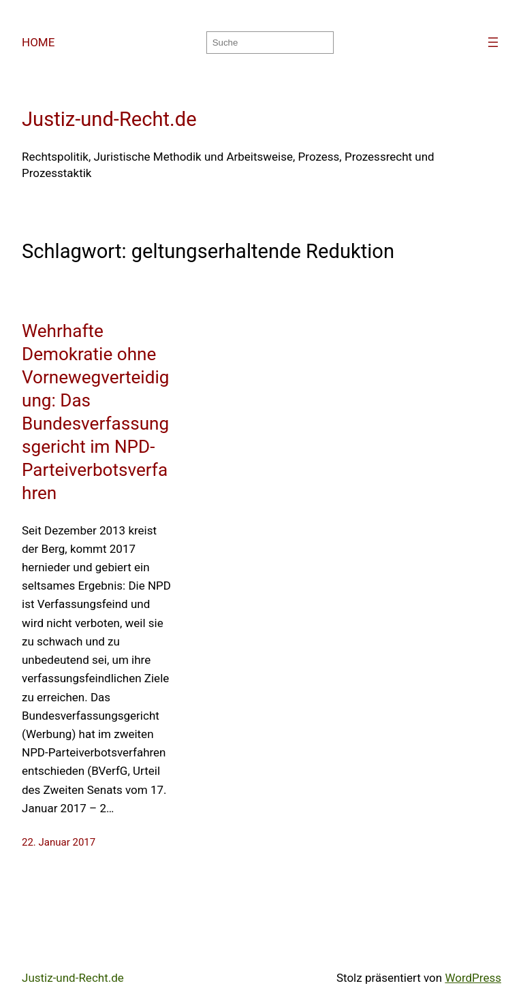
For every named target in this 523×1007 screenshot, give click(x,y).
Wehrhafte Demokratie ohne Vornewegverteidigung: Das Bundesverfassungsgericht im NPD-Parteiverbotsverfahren (95, 412)
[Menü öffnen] (493, 42)
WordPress (473, 978)
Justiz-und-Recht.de (109, 119)
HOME (38, 42)
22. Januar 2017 (58, 842)
